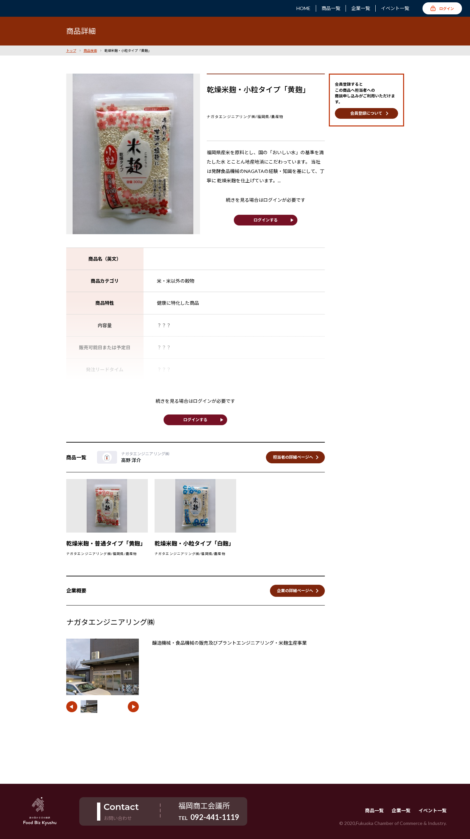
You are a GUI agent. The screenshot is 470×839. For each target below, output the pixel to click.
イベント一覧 (395, 8)
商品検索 (90, 51)
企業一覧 (360, 8)
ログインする (266, 219)
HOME (303, 8)
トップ (71, 51)
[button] (71, 706)
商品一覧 (330, 8)
